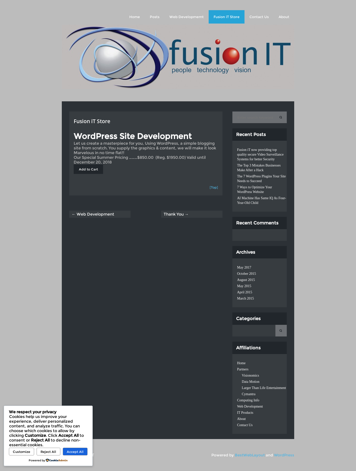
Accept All (75, 452)
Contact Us (259, 17)
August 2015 (246, 280)
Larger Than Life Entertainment (264, 388)
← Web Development (93, 214)
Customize (21, 452)
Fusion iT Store (227, 17)
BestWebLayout (250, 455)
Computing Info (248, 400)
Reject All (48, 452)
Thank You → (176, 214)
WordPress (284, 455)
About (284, 17)
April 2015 (244, 292)
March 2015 (245, 298)
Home (134, 17)
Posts (154, 17)
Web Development (250, 406)
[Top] (214, 187)
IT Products (245, 413)
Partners (242, 369)
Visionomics (250, 375)
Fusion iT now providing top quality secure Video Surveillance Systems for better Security (260, 154)
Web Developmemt (186, 17)
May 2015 (244, 286)
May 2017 (244, 267)
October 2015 (246, 274)
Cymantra (248, 394)
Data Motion (250, 382)
